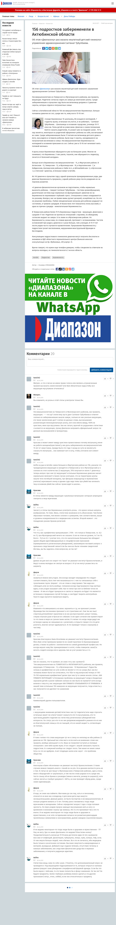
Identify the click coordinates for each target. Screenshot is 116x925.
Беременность (58, 257)
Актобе (35, 257)
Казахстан (49, 23)
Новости (41, 23)
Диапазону (44, 89)
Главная (34, 23)
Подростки (46, 257)
